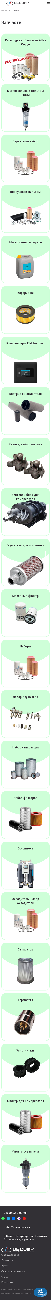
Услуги (5, 1266)
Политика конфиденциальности (16, 1293)
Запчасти (7, 1260)
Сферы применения (13, 1271)
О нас (4, 1277)
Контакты (7, 1282)
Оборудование (10, 1255)
